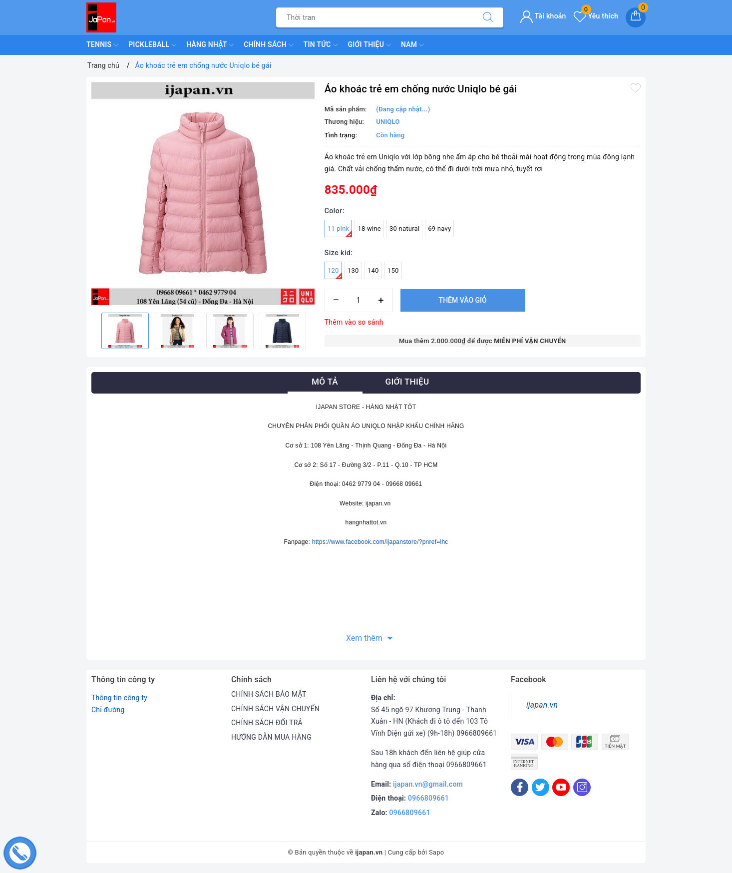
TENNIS (102, 45)
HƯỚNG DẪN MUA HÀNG (271, 737)
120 (335, 273)
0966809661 (428, 798)
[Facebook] (519, 787)
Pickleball (152, 45)
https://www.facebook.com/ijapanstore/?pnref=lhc (380, 541)
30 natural (404, 228)
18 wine (369, 228)
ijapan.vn (542, 705)
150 (393, 270)
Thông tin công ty (119, 698)
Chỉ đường (108, 710)
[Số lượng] (359, 300)
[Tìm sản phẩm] (374, 17)
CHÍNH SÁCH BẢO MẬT (269, 694)
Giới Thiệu (369, 45)
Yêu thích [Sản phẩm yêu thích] (596, 16)
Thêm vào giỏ (463, 300)
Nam (412, 45)
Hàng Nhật (210, 45)
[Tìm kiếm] (487, 17)
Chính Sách (268, 45)
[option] (203, 193)
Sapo (436, 852)
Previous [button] (91, 330)
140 (373, 270)
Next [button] (314, 330)
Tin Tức (321, 45)
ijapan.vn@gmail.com (428, 784)
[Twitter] (540, 787)
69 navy (439, 228)
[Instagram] (582, 787)
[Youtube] (561, 787)
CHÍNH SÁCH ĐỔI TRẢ (267, 723)
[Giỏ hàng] (636, 17)
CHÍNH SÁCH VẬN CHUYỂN (275, 709)
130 (353, 270)
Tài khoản (543, 16)
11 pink (340, 231)
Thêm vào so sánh (354, 322)
